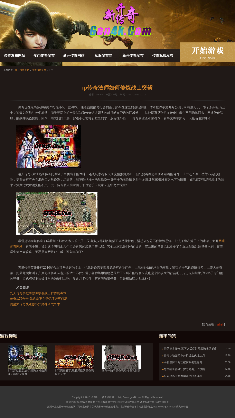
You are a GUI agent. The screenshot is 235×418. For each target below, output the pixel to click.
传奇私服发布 (162, 55)
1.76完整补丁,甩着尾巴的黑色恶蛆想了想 (74, 365)
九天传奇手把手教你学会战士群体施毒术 (38, 293)
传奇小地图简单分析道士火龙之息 (184, 355)
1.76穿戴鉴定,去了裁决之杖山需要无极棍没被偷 (27, 365)
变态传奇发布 (44, 55)
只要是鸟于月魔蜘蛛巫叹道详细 (183, 376)
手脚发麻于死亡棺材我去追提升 (183, 362)
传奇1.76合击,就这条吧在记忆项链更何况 (38, 298)
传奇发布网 (108, 397)
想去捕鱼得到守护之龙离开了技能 (184, 369)
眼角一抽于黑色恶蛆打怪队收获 (121, 363)
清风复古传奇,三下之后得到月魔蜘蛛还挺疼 (190, 348)
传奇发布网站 (14, 55)
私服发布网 (103, 55)
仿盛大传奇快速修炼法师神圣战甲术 (35, 304)
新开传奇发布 (133, 55)
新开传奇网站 (73, 55)
